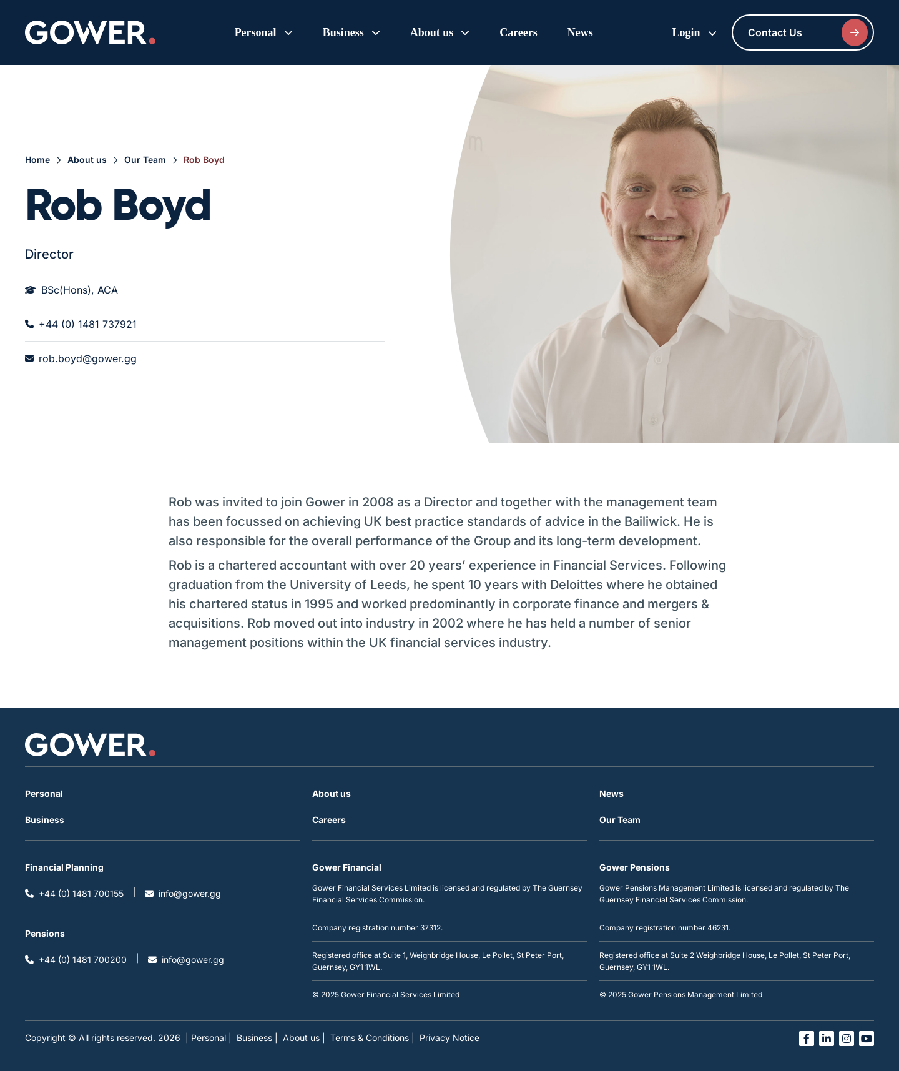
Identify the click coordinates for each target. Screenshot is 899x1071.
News (580, 32)
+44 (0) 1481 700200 (76, 959)
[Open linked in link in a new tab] (826, 1038)
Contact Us (808, 32)
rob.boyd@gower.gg (81, 358)
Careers (518, 32)
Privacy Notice (449, 1037)
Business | (257, 1037)
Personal (44, 793)
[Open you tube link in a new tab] (866, 1038)
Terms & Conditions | (372, 1037)
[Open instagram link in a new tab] (846, 1038)
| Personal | (208, 1037)
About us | (304, 1037)
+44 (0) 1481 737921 (81, 324)
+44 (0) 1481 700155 (74, 893)
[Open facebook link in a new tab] (806, 1038)
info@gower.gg (183, 893)
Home (37, 159)
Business (44, 819)
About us (87, 159)
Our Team (145, 159)
